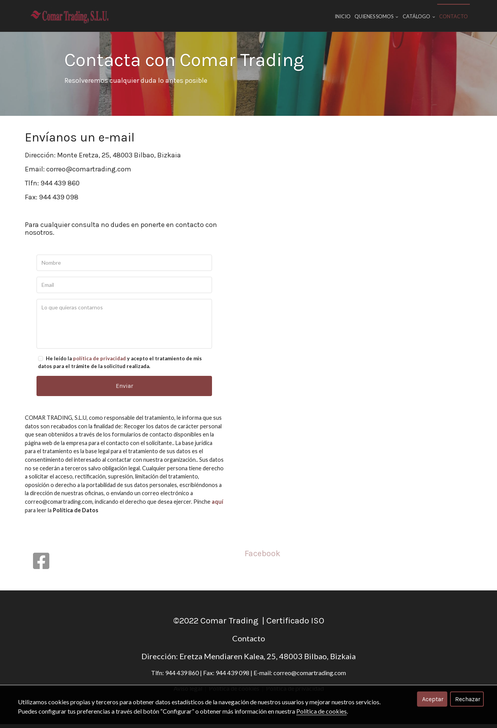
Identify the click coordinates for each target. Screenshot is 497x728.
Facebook (262, 557)
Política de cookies (321, 711)
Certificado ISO (295, 624)
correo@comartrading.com (88, 174)
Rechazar (467, 699)
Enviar (124, 391)
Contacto (453, 16)
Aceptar (432, 699)
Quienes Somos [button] (376, 16)
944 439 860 (60, 188)
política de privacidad (99, 364)
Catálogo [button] (419, 16)
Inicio (343, 16)
